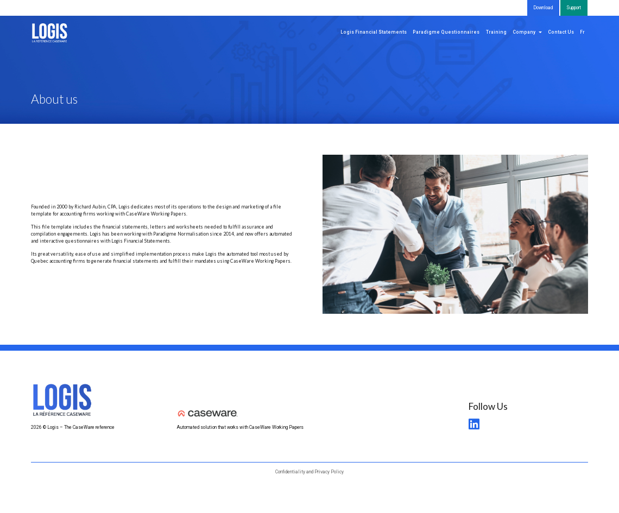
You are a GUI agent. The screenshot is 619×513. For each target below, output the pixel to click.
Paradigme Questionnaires (446, 32)
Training (496, 32)
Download (543, 7)
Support (573, 7)
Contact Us (561, 32)
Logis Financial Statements (373, 32)
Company (524, 32)
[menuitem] (582, 33)
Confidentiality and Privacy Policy (309, 471)
